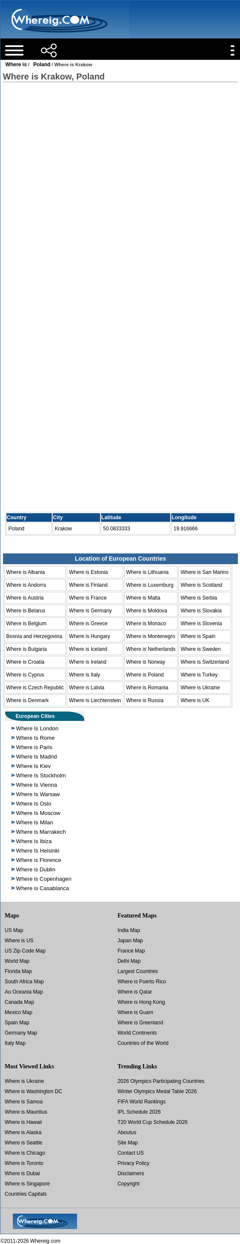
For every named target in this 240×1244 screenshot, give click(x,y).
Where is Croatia (25, 662)
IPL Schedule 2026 (139, 1112)
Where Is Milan (34, 822)
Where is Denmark (27, 700)
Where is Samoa (24, 1102)
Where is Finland (88, 585)
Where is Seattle (23, 1143)
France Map (131, 951)
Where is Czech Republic (35, 688)
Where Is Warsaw (38, 794)
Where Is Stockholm (41, 775)
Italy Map (15, 1043)
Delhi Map (129, 961)
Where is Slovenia (201, 623)
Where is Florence (38, 860)
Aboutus (127, 1132)
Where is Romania (147, 688)
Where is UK (195, 700)
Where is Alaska (23, 1132)
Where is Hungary (89, 636)
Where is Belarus (25, 611)
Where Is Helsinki (37, 850)
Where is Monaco (146, 623)
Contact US (131, 1153)
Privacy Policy (134, 1163)
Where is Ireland (87, 662)
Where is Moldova (146, 611)
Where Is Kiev (33, 766)
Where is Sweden (201, 649)
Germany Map (21, 1033)
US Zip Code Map (25, 951)
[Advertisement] (120, 158)
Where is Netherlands (150, 649)
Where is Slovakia (201, 611)
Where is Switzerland (205, 662)
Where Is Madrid (36, 756)
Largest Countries (138, 971)
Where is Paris (34, 747)
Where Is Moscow (38, 813)
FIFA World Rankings (142, 1102)
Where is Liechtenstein (95, 700)
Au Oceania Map (24, 992)
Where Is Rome (35, 738)
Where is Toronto (24, 1163)
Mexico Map (19, 1012)
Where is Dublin (36, 869)
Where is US (19, 941)
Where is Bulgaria (26, 649)
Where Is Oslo (33, 803)
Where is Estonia (88, 572)
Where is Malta (143, 598)
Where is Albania (25, 572)
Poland (41, 65)
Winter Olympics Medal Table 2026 (157, 1091)
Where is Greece (88, 623)
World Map (17, 961)
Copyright (128, 1184)
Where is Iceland (88, 649)
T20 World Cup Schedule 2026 (153, 1122)
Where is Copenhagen (43, 879)
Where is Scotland (201, 585)
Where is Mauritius (26, 1112)
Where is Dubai (22, 1173)
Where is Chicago (25, 1153)
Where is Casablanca (42, 888)
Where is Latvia (86, 688)
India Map (129, 930)
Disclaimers (131, 1173)
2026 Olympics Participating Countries (161, 1081)
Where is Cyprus (25, 675)
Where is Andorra (26, 585)
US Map (14, 930)
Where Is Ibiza (34, 841)
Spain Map (17, 1023)
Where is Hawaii (23, 1122)
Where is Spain (198, 636)
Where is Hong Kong (141, 1002)
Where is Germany (90, 611)
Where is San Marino (204, 572)
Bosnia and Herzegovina (34, 636)
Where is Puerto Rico (142, 982)
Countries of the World (143, 1043)
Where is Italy (84, 675)
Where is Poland (145, 675)
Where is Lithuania (147, 572)
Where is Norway (145, 662)
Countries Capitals (26, 1194)
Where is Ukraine (200, 688)
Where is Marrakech (41, 832)
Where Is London (37, 728)
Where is (16, 65)
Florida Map (18, 971)
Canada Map (19, 1002)
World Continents (137, 1033)
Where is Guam (135, 1012)
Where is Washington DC (33, 1091)
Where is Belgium (26, 623)
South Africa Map (24, 982)
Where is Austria (25, 598)
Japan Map (130, 941)
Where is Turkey (199, 675)
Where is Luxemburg (150, 585)
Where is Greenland (140, 1023)
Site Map (128, 1143)
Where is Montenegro (150, 636)
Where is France (88, 598)
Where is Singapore (27, 1184)
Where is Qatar (135, 992)
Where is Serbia (199, 598)
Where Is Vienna (36, 785)
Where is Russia (144, 700)
